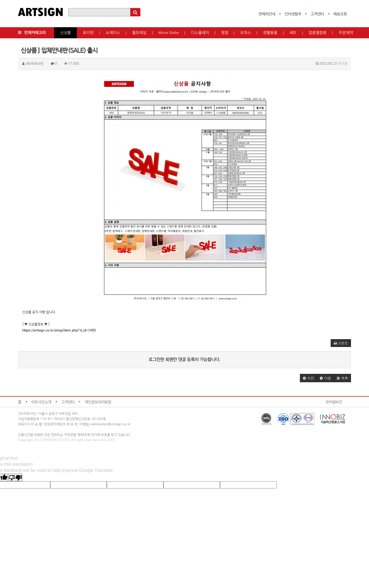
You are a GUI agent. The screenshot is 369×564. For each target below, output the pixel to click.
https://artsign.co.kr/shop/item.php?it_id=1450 (59, 331)
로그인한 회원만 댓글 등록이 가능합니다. (185, 359)
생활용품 (270, 33)
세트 (293, 33)
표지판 (88, 33)
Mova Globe (168, 33)
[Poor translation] (15, 477)
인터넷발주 (293, 14)
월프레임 (139, 33)
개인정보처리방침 (98, 402)
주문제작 (346, 33)
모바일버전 (333, 402)
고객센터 (317, 14)
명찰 (224, 33)
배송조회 (340, 14)
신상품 (65, 33)
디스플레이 (200, 33)
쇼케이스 (113, 33)
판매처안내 (267, 14)
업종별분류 (318, 33)
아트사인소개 (41, 402)
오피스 (245, 33)
